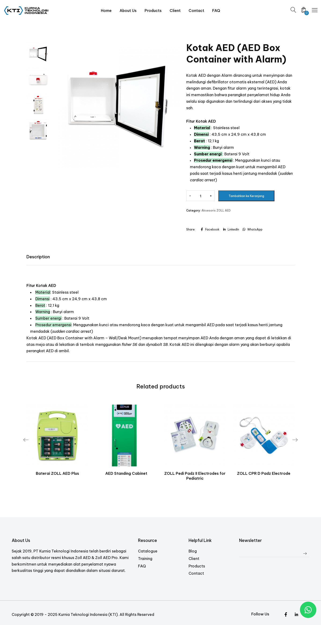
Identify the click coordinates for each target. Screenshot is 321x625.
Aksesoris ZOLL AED (216, 210)
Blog (193, 551)
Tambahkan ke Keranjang (246, 196)
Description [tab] (38, 257)
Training (145, 558)
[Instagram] (296, 614)
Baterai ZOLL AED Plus (57, 473)
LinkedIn (231, 229)
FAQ (142, 565)
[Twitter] (285, 614)
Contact (196, 573)
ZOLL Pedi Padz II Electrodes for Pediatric (195, 476)
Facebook (209, 229)
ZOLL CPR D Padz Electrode (263, 473)
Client (194, 558)
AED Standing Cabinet (126, 473)
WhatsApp (252, 229)
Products (197, 565)
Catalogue (147, 551)
